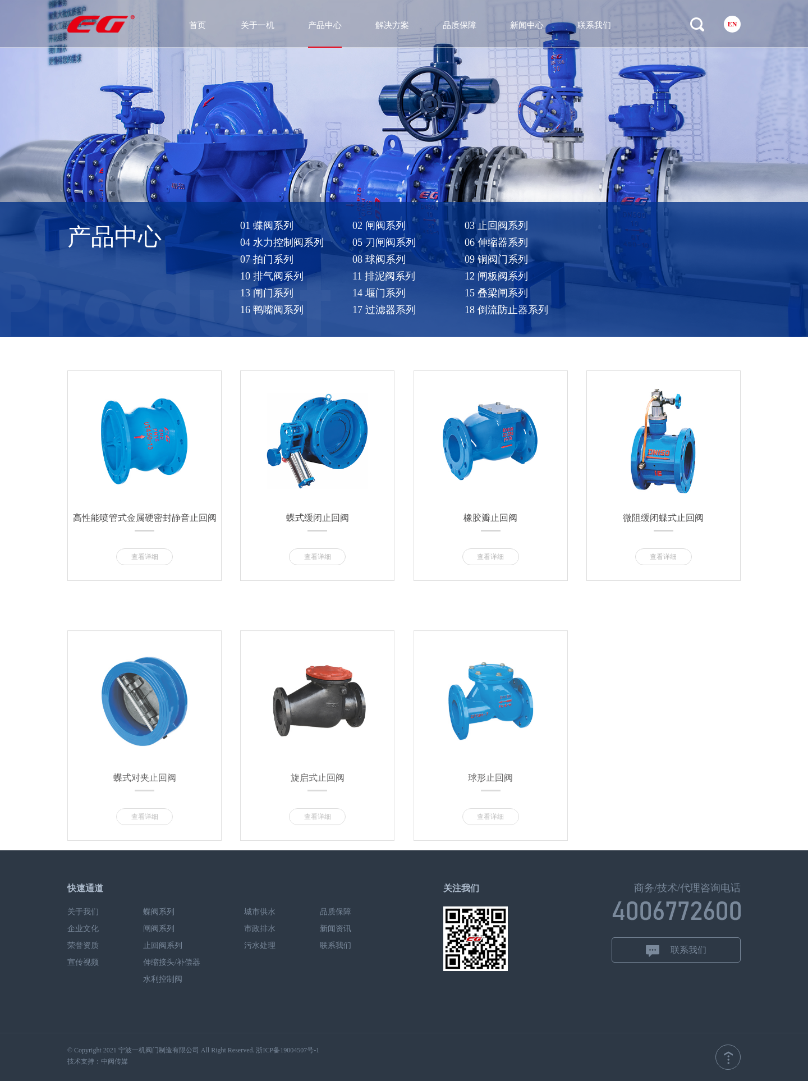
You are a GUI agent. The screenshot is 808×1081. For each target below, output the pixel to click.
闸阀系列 (159, 928)
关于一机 (257, 25)
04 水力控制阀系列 (310, 242)
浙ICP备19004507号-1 (287, 1050)
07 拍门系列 (295, 259)
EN (732, 24)
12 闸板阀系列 (524, 276)
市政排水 (260, 928)
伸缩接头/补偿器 (171, 962)
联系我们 (594, 25)
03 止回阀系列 (524, 225)
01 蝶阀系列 (295, 225)
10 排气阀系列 (300, 276)
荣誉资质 (83, 945)
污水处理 (260, 945)
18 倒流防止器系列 (534, 309)
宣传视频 (83, 962)
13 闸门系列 (295, 293)
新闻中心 (527, 25)
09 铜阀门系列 (524, 259)
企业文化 (83, 928)
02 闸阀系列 (407, 225)
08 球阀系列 (407, 259)
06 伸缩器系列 (524, 242)
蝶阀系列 (159, 912)
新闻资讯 (335, 928)
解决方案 (392, 25)
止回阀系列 (162, 945)
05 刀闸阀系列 (412, 242)
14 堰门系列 (407, 293)
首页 (197, 25)
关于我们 (83, 912)
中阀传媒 (114, 1061)
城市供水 (260, 912)
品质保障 (459, 25)
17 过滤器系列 (412, 309)
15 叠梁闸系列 (524, 293)
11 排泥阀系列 (411, 276)
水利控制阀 (162, 979)
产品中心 (325, 25)
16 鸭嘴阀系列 (300, 309)
